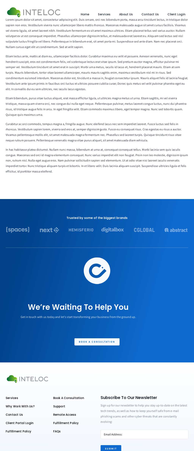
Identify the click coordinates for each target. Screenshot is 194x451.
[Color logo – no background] (34, 7)
